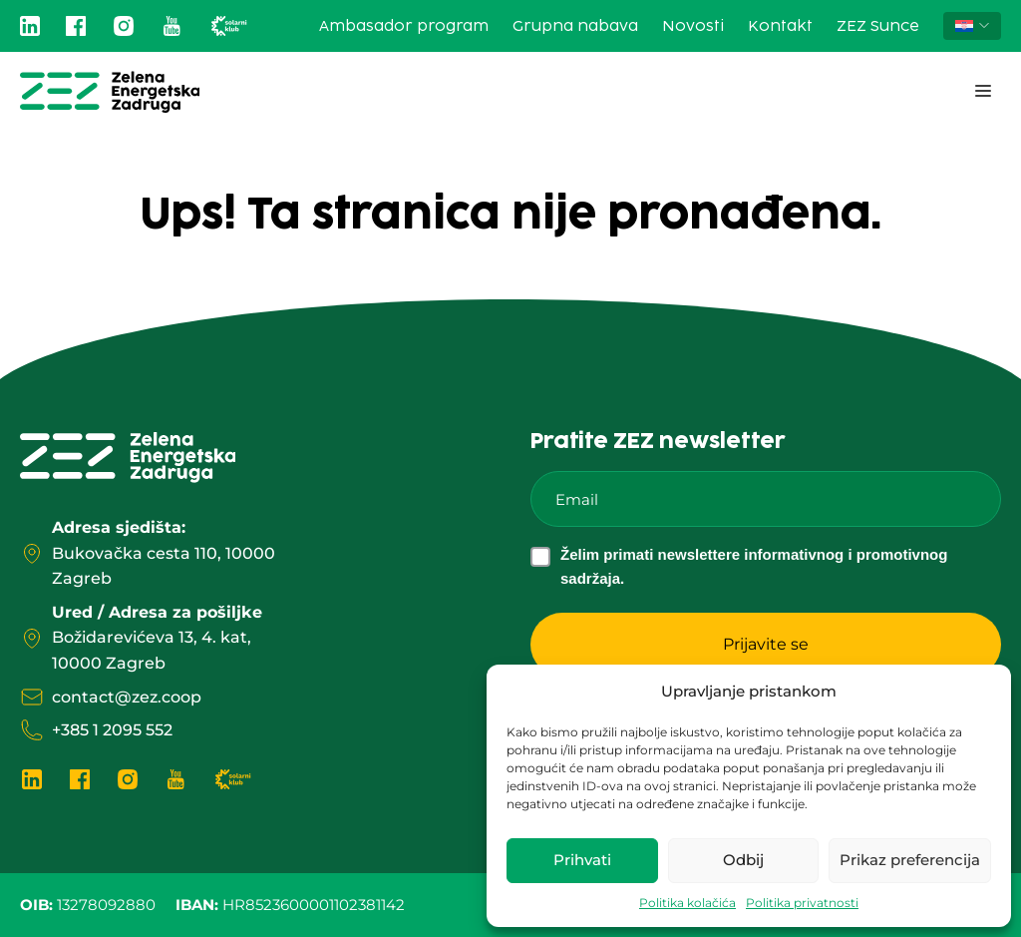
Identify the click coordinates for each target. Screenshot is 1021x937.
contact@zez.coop (126, 697)
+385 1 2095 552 (112, 729)
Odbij (743, 859)
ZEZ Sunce (878, 26)
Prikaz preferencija (910, 859)
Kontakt (780, 26)
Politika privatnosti (802, 902)
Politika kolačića (687, 902)
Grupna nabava (575, 26)
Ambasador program (404, 26)
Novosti (693, 26)
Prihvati (582, 859)
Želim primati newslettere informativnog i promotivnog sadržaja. (753, 566)
